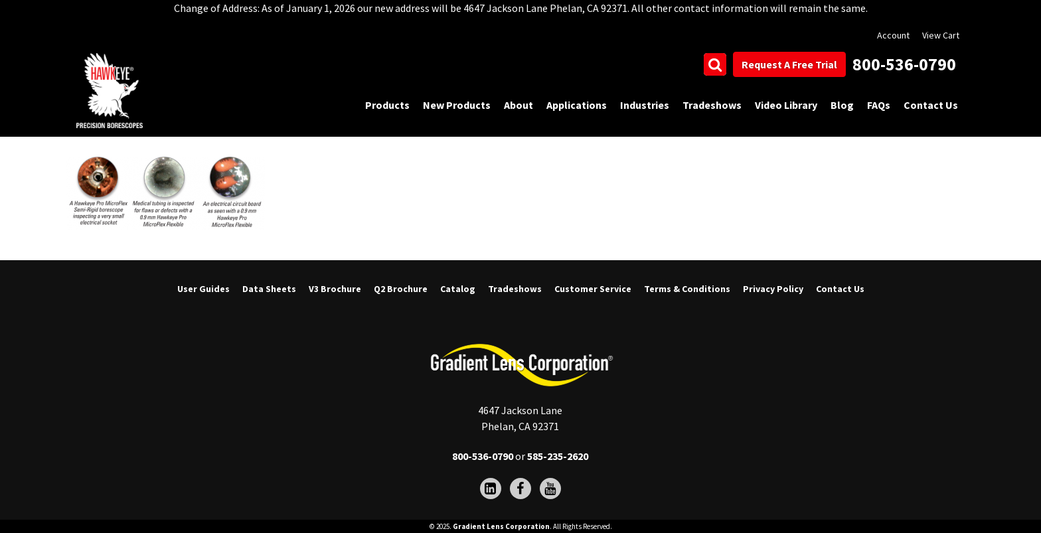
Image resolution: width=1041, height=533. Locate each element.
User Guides (203, 289)
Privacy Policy (773, 289)
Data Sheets (269, 289)
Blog (842, 105)
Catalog (457, 289)
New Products (457, 105)
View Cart (940, 35)
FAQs (878, 105)
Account (893, 35)
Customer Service (592, 289)
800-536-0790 (904, 64)
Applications (576, 105)
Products (387, 105)
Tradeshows (712, 105)
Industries (644, 105)
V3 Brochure (335, 289)
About (518, 105)
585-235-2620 (557, 456)
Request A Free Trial (789, 64)
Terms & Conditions (687, 289)
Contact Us (931, 105)
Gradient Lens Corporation (501, 526)
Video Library (786, 105)
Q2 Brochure (401, 289)
